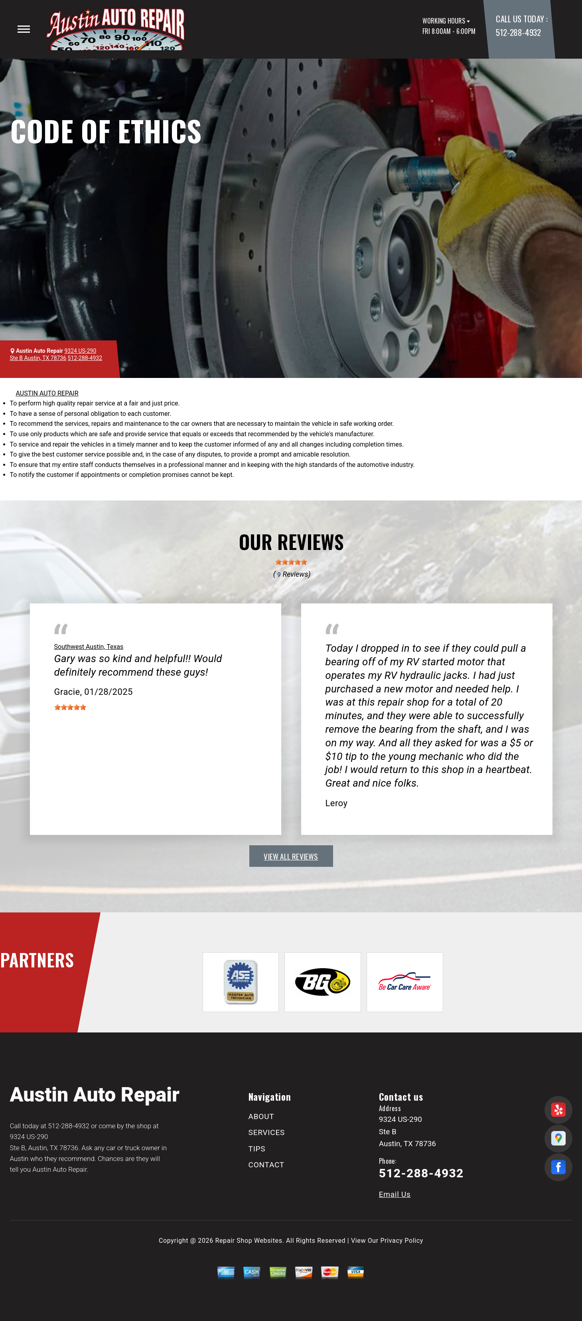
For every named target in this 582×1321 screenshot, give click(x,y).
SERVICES (267, 1132)
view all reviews (291, 856)
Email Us (395, 1194)
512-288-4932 (518, 32)
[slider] (291, 562)
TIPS (257, 1148)
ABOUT (261, 1116)
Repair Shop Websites (248, 1240)
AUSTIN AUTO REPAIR (47, 393)
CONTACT (266, 1164)
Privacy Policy (402, 1240)
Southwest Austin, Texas (89, 647)
